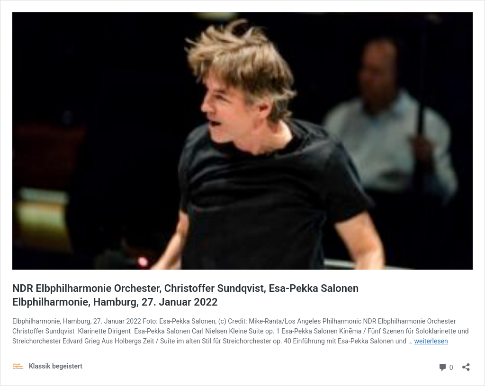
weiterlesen (431, 341)
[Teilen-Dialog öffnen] (466, 364)
